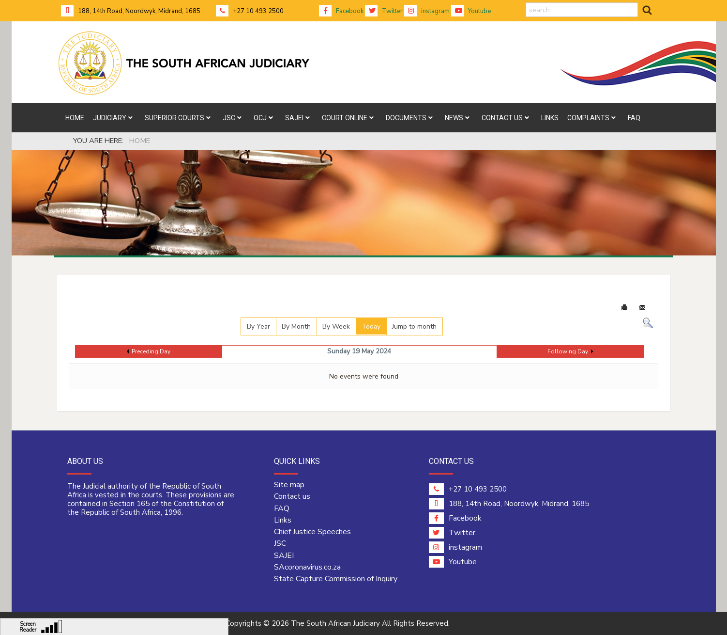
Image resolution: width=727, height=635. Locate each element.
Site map (289, 484)
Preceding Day (151, 351)
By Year (258, 326)
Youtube (471, 11)
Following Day (567, 351)
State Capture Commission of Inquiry (335, 578)
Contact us (292, 496)
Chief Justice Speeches (312, 531)
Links (282, 520)
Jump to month (414, 326)
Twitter (384, 11)
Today (371, 326)
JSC (280, 543)
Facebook (341, 11)
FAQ (281, 508)
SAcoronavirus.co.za (307, 567)
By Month (296, 326)
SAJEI (284, 555)
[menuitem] (75, 117)
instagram (427, 11)
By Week (336, 326)
